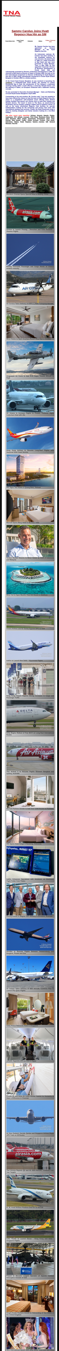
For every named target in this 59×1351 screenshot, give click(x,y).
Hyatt (22, 122)
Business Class (44, 117)
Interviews (9, 122)
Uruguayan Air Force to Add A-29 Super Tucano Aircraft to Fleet (30, 360)
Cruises (42, 120)
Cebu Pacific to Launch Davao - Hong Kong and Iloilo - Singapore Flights (30, 1226)
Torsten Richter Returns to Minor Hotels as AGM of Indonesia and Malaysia (30, 543)
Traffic (24, 120)
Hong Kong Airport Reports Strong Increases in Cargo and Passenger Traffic (30, 681)
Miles (19, 118)
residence (9, 82)
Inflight (20, 117)
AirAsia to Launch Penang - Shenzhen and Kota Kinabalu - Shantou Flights (30, 214)
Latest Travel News (20, 41)
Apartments (32, 118)
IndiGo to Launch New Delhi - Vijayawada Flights (30, 646)
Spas (48, 118)
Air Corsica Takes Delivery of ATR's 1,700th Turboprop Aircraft (30, 288)
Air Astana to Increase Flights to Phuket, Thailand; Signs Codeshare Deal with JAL (30, 398)
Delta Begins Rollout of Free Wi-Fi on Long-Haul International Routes (30, 718)
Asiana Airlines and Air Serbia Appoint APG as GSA (30, 613)
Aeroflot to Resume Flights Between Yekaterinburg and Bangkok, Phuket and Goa (30, 936)
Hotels (24, 118)
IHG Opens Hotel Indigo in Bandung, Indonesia (30, 828)
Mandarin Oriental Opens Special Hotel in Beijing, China (30, 178)
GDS (7, 118)
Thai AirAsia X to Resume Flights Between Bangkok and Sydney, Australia (30, 755)
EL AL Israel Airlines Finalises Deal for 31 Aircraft (30, 1191)
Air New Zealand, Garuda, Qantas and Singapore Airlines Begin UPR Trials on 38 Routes (30, 1118)
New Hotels (16, 120)
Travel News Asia (10, 41)
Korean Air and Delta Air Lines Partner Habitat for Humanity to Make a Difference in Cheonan (30, 1081)
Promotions (41, 118)
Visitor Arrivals (33, 120)
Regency (28, 122)
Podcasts (30, 41)
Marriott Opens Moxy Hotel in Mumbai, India (30, 507)
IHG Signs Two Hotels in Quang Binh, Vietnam (30, 471)
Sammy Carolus (38, 122)
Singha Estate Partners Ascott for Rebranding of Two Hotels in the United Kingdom (30, 1298)
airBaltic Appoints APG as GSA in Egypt (30, 1045)
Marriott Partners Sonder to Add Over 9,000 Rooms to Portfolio (30, 793)
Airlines (33, 115)
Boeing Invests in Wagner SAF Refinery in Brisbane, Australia (30, 900)
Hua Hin (14, 123)
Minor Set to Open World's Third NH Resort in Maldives (30, 579)
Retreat (8, 120)
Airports (39, 115)
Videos (40, 41)
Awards (46, 115)
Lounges (26, 117)
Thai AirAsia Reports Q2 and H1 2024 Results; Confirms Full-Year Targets (30, 1155)
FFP (15, 117)
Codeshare (9, 117)
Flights (52, 115)
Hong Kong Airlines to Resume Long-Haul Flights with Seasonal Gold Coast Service (30, 435)
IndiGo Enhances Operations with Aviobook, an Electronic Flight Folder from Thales (30, 864)
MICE (52, 117)
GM (47, 122)
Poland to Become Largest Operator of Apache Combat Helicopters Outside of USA (30, 1261)
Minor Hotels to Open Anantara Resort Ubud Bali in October (30, 323)
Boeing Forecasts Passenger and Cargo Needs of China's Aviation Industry (30, 251)
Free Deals (50, 120)
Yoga (52, 118)
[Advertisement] (40, 13)
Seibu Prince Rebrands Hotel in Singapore (30, 1010)
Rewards (13, 118)
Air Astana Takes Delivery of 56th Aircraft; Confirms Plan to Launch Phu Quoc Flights (30, 973)
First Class (34, 117)
